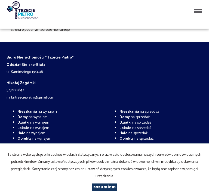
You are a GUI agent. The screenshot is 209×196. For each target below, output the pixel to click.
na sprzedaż (139, 112)
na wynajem (37, 112)
